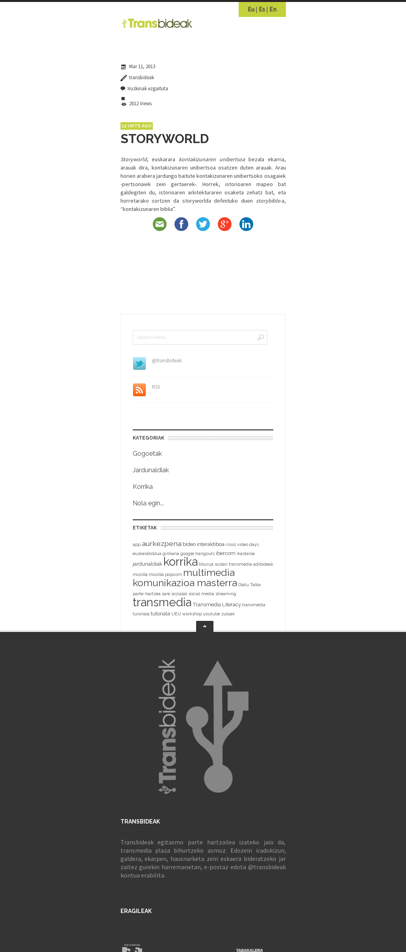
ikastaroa (246, 553)
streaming (225, 593)
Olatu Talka (249, 584)
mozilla (140, 574)
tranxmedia (253, 604)
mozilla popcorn (165, 574)
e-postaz (216, 867)
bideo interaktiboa (203, 544)
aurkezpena (162, 543)
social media (201, 593)
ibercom (225, 553)
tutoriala (160, 614)
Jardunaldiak (151, 470)
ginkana (171, 553)
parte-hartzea (147, 593)
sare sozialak (174, 593)
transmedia (162, 602)
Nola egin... (148, 503)
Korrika (143, 486)
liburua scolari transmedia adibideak (236, 564)
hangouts (205, 553)
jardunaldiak (147, 564)
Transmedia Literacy (217, 604)
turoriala (141, 613)
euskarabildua (147, 553)
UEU (176, 613)
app (137, 544)
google (187, 553)
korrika (180, 561)
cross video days (242, 544)
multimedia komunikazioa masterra (185, 578)
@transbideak (267, 867)
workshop (192, 613)
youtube (211, 613)
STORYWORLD (165, 138)
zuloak (228, 613)
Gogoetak (147, 453)
